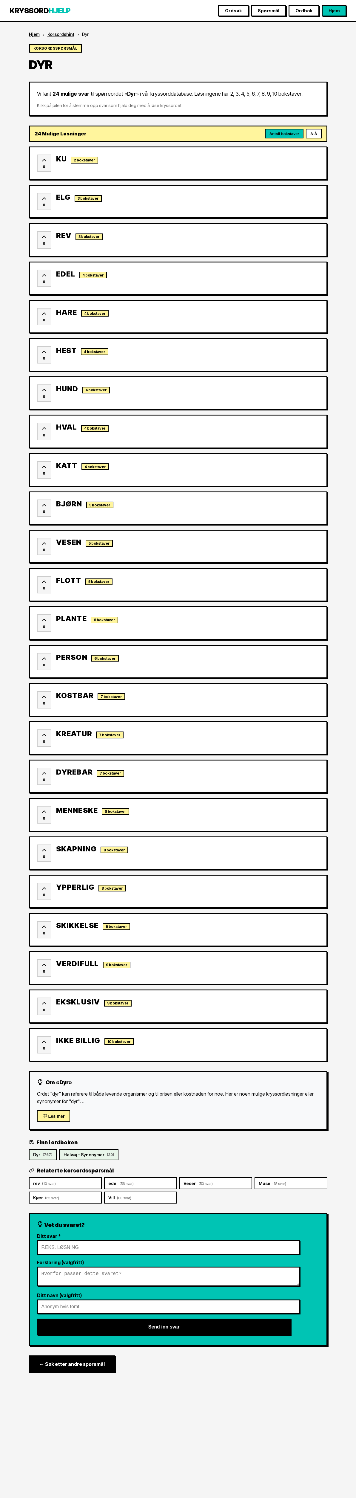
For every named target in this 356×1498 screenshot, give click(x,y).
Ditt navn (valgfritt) (59, 1298)
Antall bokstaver (284, 134)
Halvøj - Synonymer (89, 1154)
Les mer (53, 1116)
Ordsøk (233, 10)
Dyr (42, 1154)
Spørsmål (268, 10)
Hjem (334, 10)
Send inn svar (164, 1329)
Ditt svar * (49, 1236)
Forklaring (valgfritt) (60, 1262)
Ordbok (303, 10)
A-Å (313, 134)
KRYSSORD (40, 10)
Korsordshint (60, 34)
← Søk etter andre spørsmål (72, 1366)
